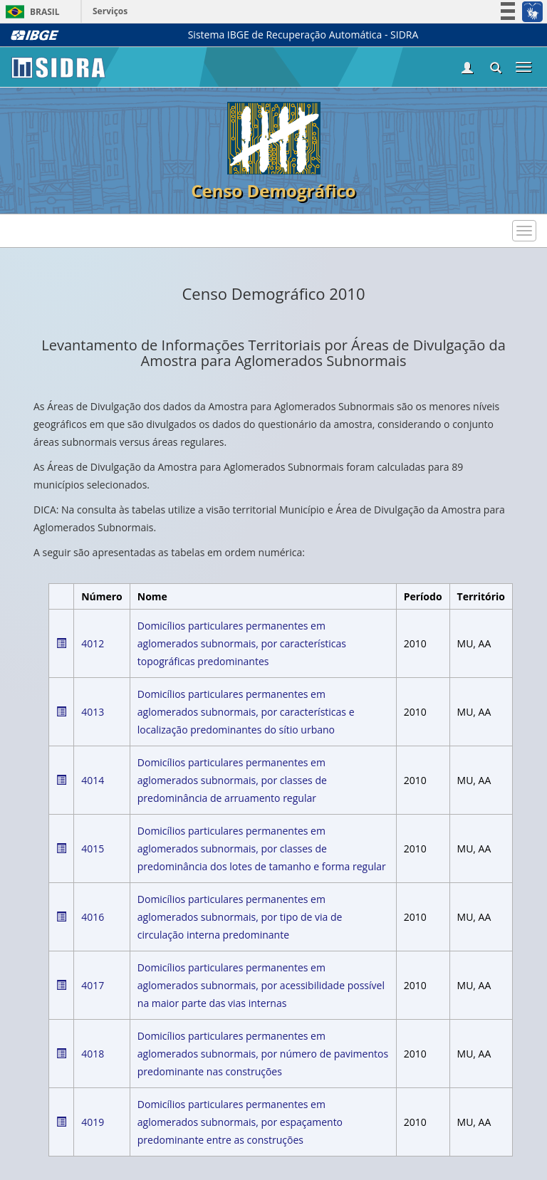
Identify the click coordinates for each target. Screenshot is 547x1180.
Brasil (30, 12)
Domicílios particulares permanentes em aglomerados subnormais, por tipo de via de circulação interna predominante (240, 916)
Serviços (110, 11)
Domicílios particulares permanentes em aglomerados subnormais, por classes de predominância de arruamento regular (232, 780)
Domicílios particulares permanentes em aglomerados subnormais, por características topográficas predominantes (241, 643)
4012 (92, 643)
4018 (92, 1053)
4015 (92, 848)
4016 (92, 917)
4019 (92, 1122)
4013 (92, 712)
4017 (92, 985)
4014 (92, 780)
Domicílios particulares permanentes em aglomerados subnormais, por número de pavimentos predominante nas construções (262, 1053)
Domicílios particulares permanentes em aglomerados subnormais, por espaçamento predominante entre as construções (240, 1122)
